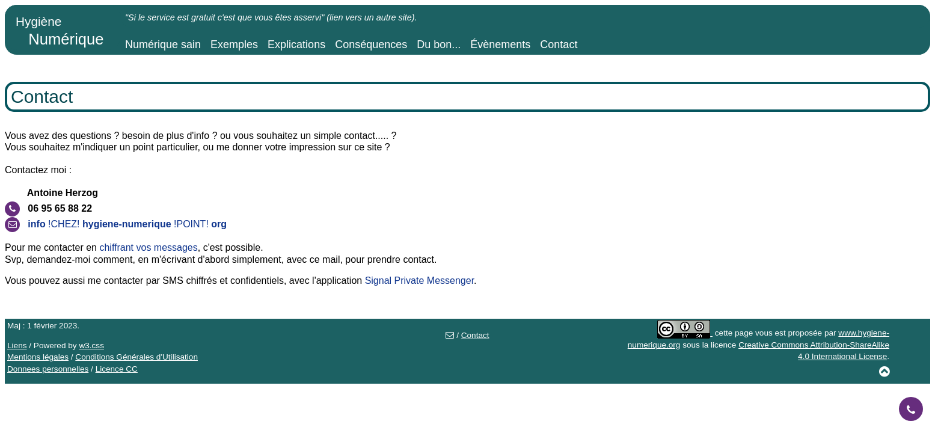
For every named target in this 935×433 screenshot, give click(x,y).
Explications (296, 44)
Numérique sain (163, 44)
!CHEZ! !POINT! (127, 224)
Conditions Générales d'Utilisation (136, 356)
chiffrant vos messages (148, 247)
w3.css (91, 345)
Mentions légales (38, 356)
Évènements (500, 44)
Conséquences (371, 44)
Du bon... (439, 44)
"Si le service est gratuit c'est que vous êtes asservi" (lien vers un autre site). (271, 17)
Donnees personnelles (47, 368)
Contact (558, 44)
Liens (17, 345)
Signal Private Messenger (419, 280)
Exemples (234, 44)
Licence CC (117, 368)
